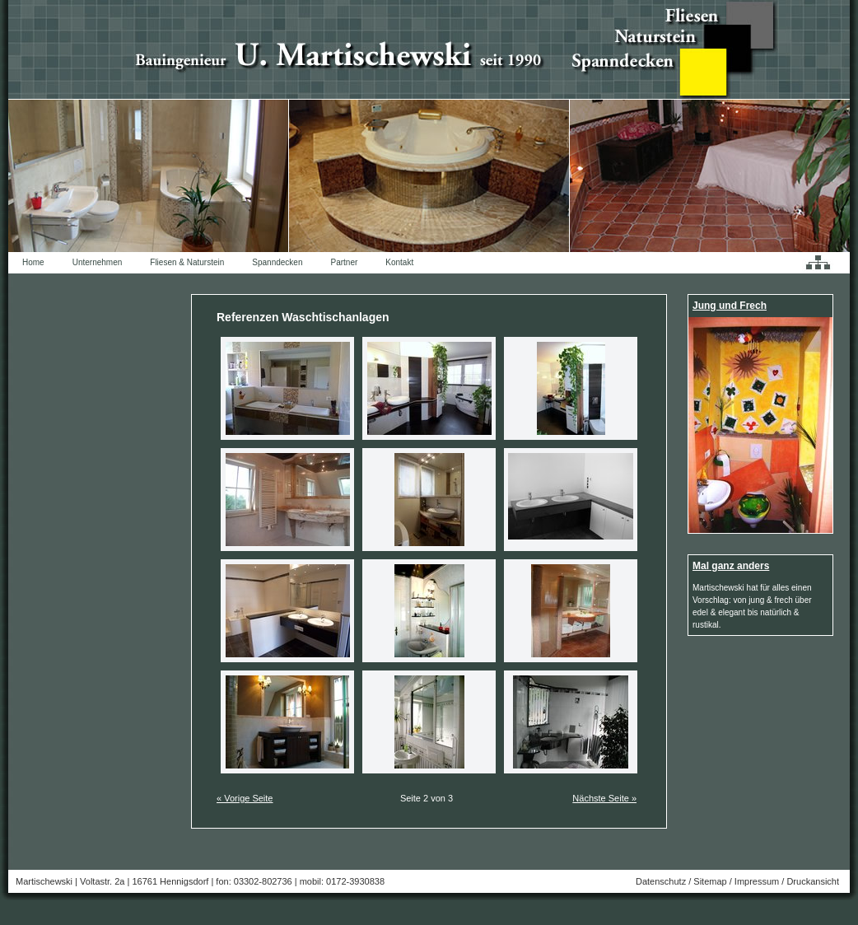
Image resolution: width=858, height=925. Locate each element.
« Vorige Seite (245, 798)
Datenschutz (661, 881)
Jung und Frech (729, 305)
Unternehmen (97, 262)
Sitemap (709, 881)
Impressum (756, 881)
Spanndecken (277, 262)
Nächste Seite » (604, 798)
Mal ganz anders (730, 566)
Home (33, 262)
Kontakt (399, 262)
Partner (344, 262)
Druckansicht (812, 881)
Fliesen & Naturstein (187, 262)
